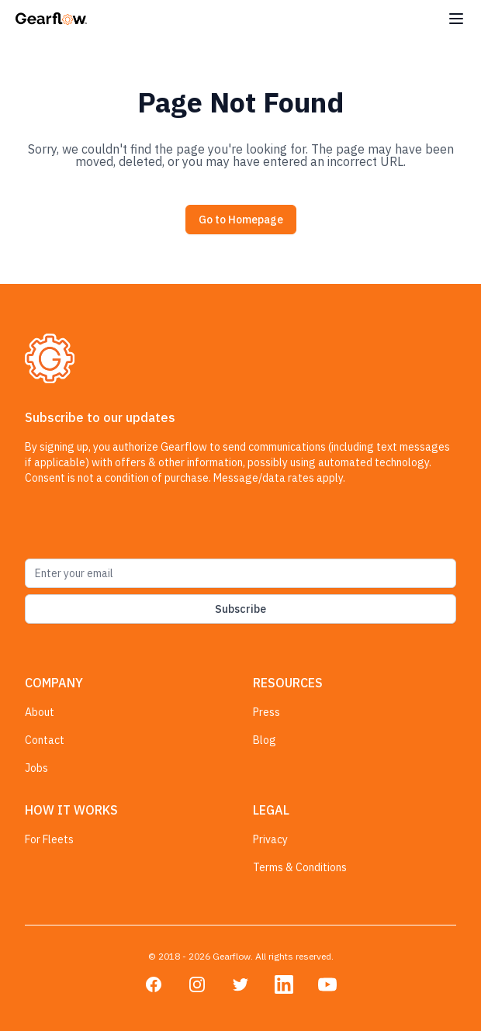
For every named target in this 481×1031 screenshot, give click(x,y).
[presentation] (143, 528)
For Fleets (49, 839)
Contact (44, 740)
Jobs (36, 768)
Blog (264, 740)
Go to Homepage (241, 220)
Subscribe (240, 609)
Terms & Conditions (300, 867)
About (39, 712)
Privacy (270, 839)
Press (266, 712)
